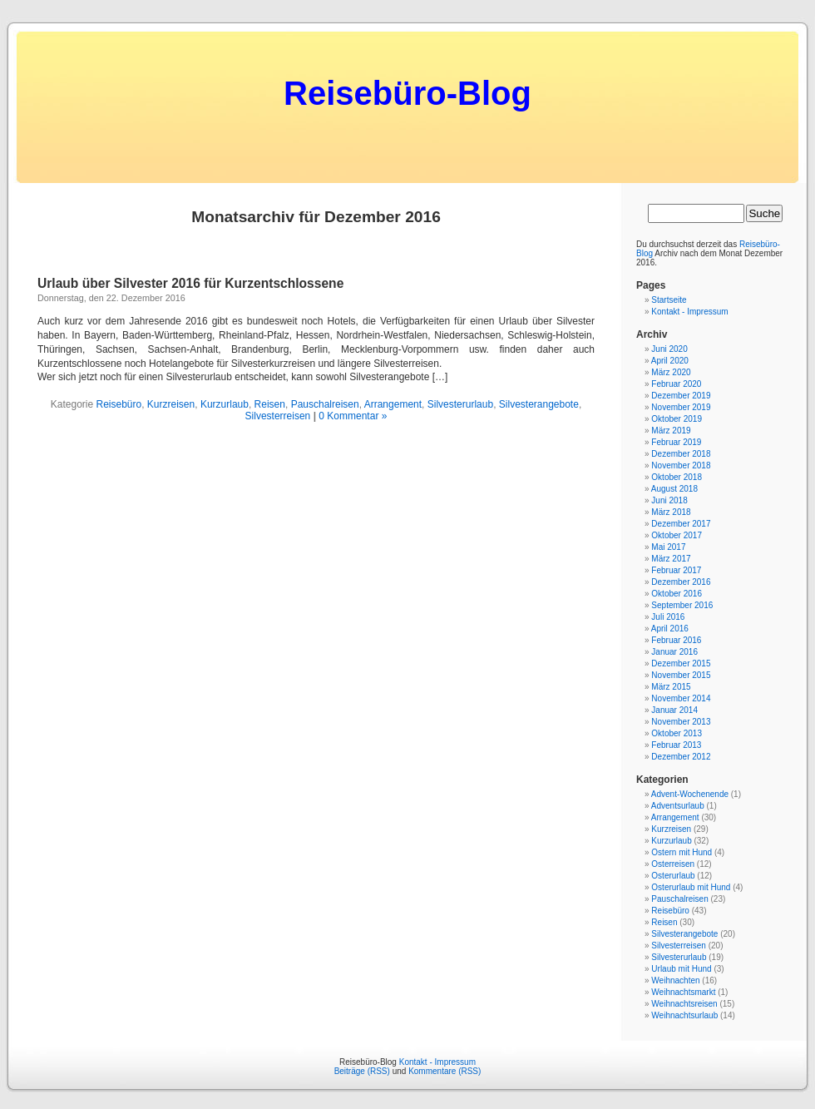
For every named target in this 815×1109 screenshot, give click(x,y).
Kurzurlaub (224, 404)
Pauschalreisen (325, 404)
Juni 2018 (669, 500)
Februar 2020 (676, 384)
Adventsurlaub (677, 805)
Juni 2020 (669, 349)
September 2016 (682, 605)
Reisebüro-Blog (407, 93)
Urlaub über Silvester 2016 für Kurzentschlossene (190, 283)
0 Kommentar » (353, 416)
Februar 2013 (676, 745)
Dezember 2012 (680, 756)
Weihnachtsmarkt (683, 992)
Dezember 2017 (680, 523)
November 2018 (680, 465)
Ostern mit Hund (681, 852)
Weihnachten (675, 980)
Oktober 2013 (676, 733)
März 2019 (670, 430)
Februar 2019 (676, 442)
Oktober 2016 (676, 593)
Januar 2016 (674, 651)
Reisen (269, 404)
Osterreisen (672, 864)
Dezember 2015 (680, 663)
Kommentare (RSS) (444, 1071)
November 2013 (680, 721)
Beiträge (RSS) (362, 1071)
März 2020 (670, 372)
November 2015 (680, 675)
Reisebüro (118, 404)
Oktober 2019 (676, 418)
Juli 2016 (667, 616)
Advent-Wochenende (690, 794)
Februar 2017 (676, 570)
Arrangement (393, 404)
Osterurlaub (672, 875)
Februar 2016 (676, 640)
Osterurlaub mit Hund (690, 887)
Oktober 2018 (676, 477)
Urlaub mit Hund (681, 968)
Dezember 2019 (680, 395)
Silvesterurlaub (460, 404)
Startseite (668, 299)
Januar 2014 (674, 710)
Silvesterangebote (539, 404)
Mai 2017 (668, 547)
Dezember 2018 (680, 453)
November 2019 (680, 407)
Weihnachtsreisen (684, 1003)
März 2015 (670, 686)
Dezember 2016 (680, 582)
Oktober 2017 (676, 535)
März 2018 (670, 512)
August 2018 (674, 488)
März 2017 (670, 558)
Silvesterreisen (278, 416)
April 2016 (670, 628)
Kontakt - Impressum (689, 311)
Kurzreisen (171, 404)
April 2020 (670, 360)
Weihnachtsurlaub (684, 1015)
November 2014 (680, 698)
